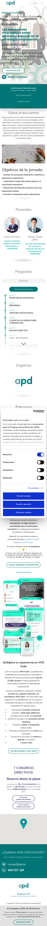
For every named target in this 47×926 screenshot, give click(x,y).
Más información (13, 71)
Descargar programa (23, 289)
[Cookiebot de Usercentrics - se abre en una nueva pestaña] (33, 411)
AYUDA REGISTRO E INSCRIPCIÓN (23, 565)
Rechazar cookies (23, 512)
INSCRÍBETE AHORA (23, 922)
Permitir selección (23, 504)
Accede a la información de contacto (23, 896)
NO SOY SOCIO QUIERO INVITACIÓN (23, 806)
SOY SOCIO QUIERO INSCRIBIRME (23, 798)
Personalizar (33, 488)
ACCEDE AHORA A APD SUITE (23, 751)
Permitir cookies (24, 496)
